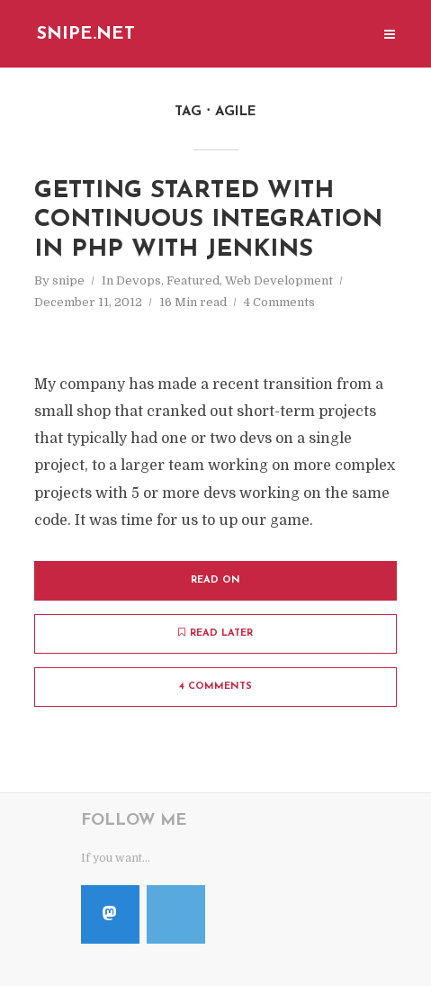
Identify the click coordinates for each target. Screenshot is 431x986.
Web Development (279, 280)
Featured (193, 280)
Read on (215, 580)
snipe (68, 280)
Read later (215, 633)
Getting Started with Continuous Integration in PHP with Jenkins (208, 220)
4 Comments (279, 302)
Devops (138, 280)
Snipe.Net (86, 34)
